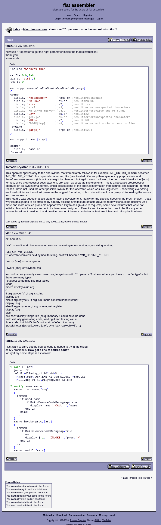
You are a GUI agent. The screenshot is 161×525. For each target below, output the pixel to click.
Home (69, 15)
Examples (92, 515)
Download (61, 515)
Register (87, 15)
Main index (48, 515)
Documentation (77, 515)
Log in (100, 19)
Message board (107, 515)
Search (77, 15)
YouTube (106, 520)
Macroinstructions (35, 29)
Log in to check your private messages (74, 19)
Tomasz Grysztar (78, 520)
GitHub (98, 520)
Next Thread (144, 477)
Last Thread (129, 477)
